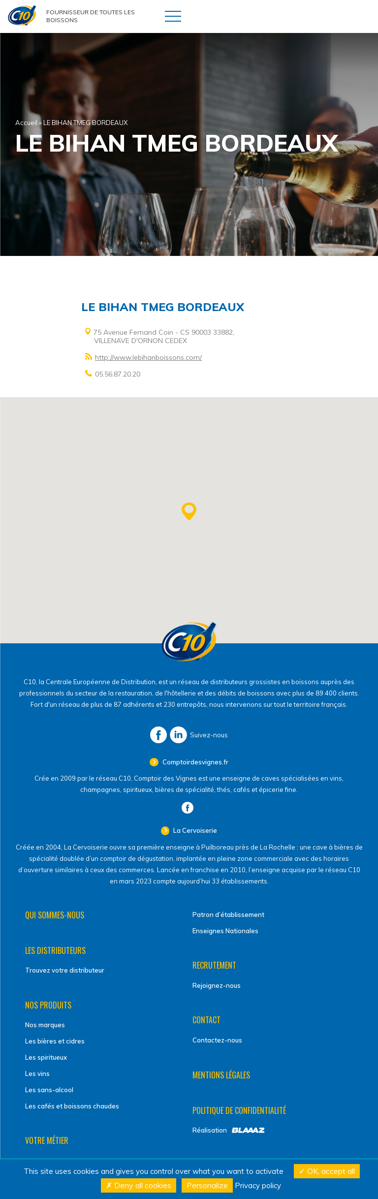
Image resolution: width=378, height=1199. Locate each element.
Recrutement (214, 965)
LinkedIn (178, 734)
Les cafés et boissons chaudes (72, 1106)
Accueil (26, 122)
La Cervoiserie (194, 830)
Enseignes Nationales (225, 931)
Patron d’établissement (228, 914)
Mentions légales (221, 1075)
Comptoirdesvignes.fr (194, 762)
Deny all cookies (138, 1185)
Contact (206, 1020)
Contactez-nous (217, 1040)
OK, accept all (327, 1171)
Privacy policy (258, 1185)
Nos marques (45, 1025)
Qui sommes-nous (54, 915)
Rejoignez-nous (216, 985)
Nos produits (48, 1005)
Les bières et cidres (55, 1041)
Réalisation (209, 1130)
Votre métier (46, 1140)
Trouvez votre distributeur (64, 970)
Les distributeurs (55, 950)
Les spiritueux (46, 1057)
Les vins (37, 1073)
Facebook (158, 734)
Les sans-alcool (49, 1090)
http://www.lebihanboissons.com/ (148, 357)
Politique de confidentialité (239, 1110)
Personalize (207, 1185)
